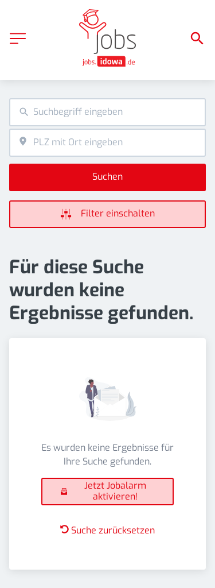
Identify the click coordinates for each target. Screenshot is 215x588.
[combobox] (107, 112)
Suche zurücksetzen (107, 530)
